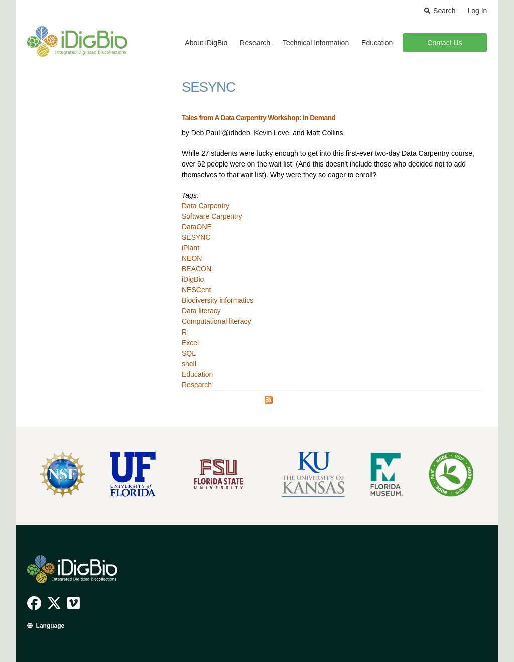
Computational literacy (216, 321)
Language (50, 625)
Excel (190, 343)
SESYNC (196, 237)
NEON (192, 258)
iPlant (190, 248)
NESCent (196, 290)
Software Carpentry (212, 216)
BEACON (196, 269)
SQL (189, 353)
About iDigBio (206, 43)
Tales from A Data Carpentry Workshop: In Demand (258, 118)
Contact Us (444, 43)
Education (377, 43)
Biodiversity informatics (217, 300)
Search (444, 11)
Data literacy (201, 311)
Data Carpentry (205, 206)
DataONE (197, 227)
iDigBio (193, 279)
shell (189, 364)
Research (255, 43)
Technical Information (316, 43)
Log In (477, 11)
